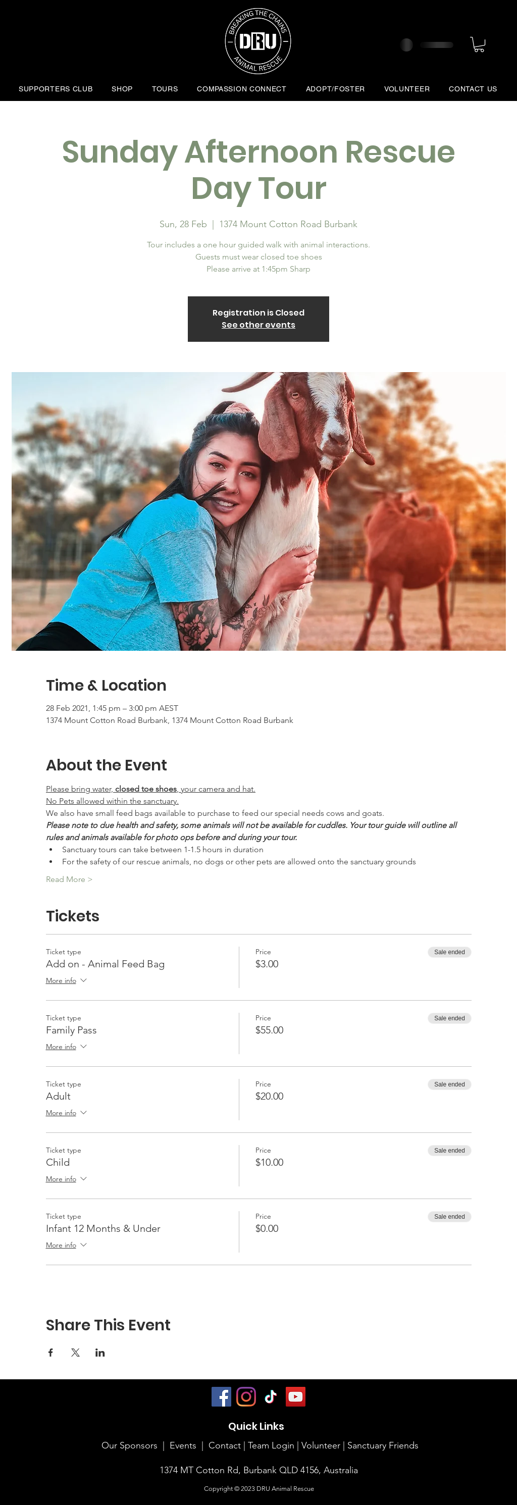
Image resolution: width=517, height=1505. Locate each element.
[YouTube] (295, 1397)
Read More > (69, 879)
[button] (479, 44)
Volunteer (322, 1445)
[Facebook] (221, 1397)
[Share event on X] (75, 1352)
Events (183, 1445)
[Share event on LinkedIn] (100, 1352)
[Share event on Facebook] (51, 1352)
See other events (258, 325)
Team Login (271, 1445)
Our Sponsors (129, 1445)
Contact (225, 1445)
